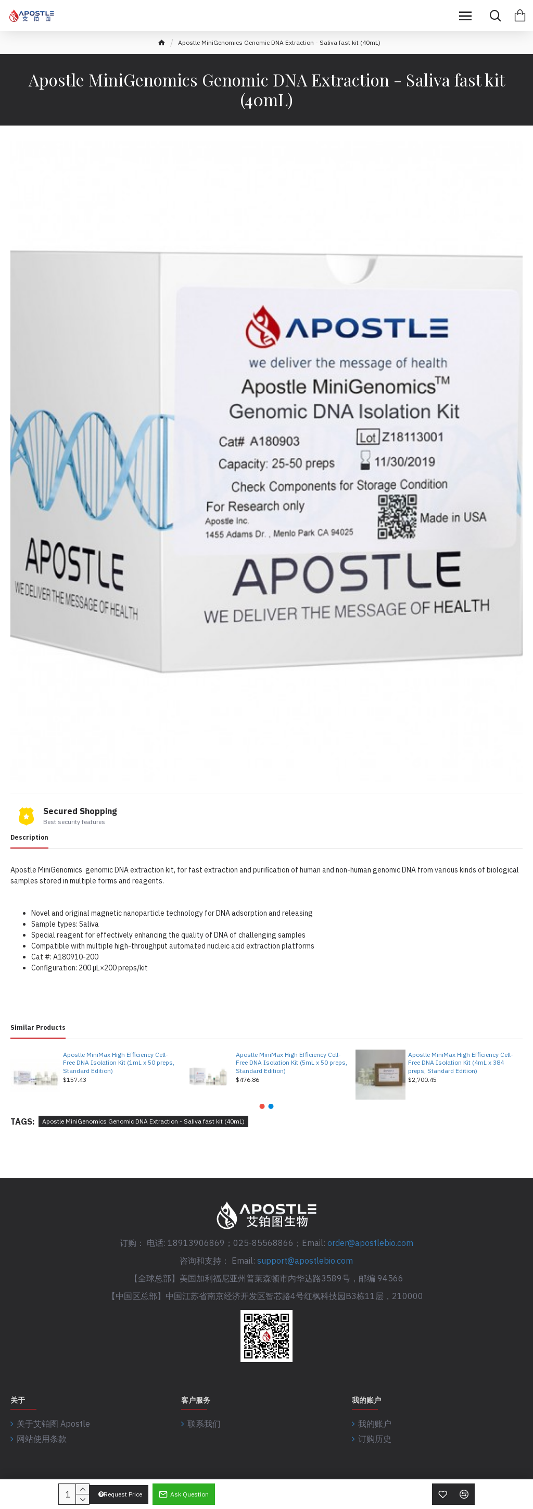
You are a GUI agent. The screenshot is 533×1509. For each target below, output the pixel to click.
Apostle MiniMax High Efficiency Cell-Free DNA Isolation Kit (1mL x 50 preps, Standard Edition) (118, 1063)
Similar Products (38, 1027)
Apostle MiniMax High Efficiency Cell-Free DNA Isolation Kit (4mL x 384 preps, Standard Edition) (460, 1063)
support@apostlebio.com (305, 1260)
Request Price (120, 1494)
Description (29, 837)
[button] (262, 1106)
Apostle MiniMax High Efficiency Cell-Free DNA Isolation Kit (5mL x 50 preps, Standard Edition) (291, 1063)
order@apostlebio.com (370, 1243)
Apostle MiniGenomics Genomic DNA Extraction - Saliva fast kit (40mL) (143, 1121)
